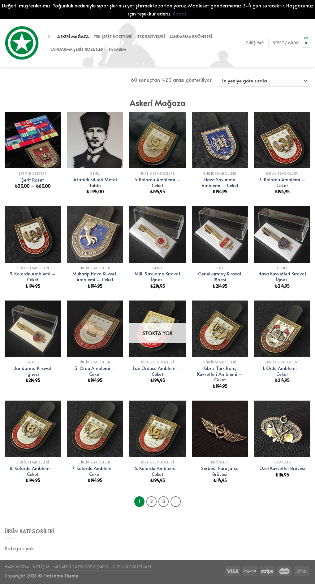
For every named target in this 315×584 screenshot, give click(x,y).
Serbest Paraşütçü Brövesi (220, 471)
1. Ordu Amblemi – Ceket (282, 371)
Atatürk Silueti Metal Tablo (95, 182)
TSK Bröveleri (151, 36)
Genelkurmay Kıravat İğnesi (220, 276)
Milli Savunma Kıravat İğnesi (157, 276)
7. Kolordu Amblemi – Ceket (95, 471)
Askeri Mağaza (73, 36)
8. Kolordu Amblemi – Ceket (33, 471)
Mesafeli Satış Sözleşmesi (81, 566)
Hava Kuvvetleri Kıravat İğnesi (282, 276)
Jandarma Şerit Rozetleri (77, 49)
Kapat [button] (180, 13)
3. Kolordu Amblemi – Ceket (282, 182)
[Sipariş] (264, 81)
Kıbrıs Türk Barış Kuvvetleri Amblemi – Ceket (220, 374)
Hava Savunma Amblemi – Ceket (220, 182)
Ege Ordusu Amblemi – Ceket (157, 371)
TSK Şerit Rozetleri (113, 36)
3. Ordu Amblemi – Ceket (95, 371)
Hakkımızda (17, 566)
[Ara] (50, 36)
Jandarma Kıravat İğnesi (33, 371)
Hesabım (117, 49)
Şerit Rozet (32, 180)
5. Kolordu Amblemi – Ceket (157, 182)
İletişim (41, 566)
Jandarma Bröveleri (190, 36)
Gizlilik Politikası (131, 566)
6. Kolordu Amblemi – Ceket (157, 471)
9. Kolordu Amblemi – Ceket (33, 276)
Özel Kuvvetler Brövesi (282, 468)
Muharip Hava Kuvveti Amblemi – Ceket (95, 276)
